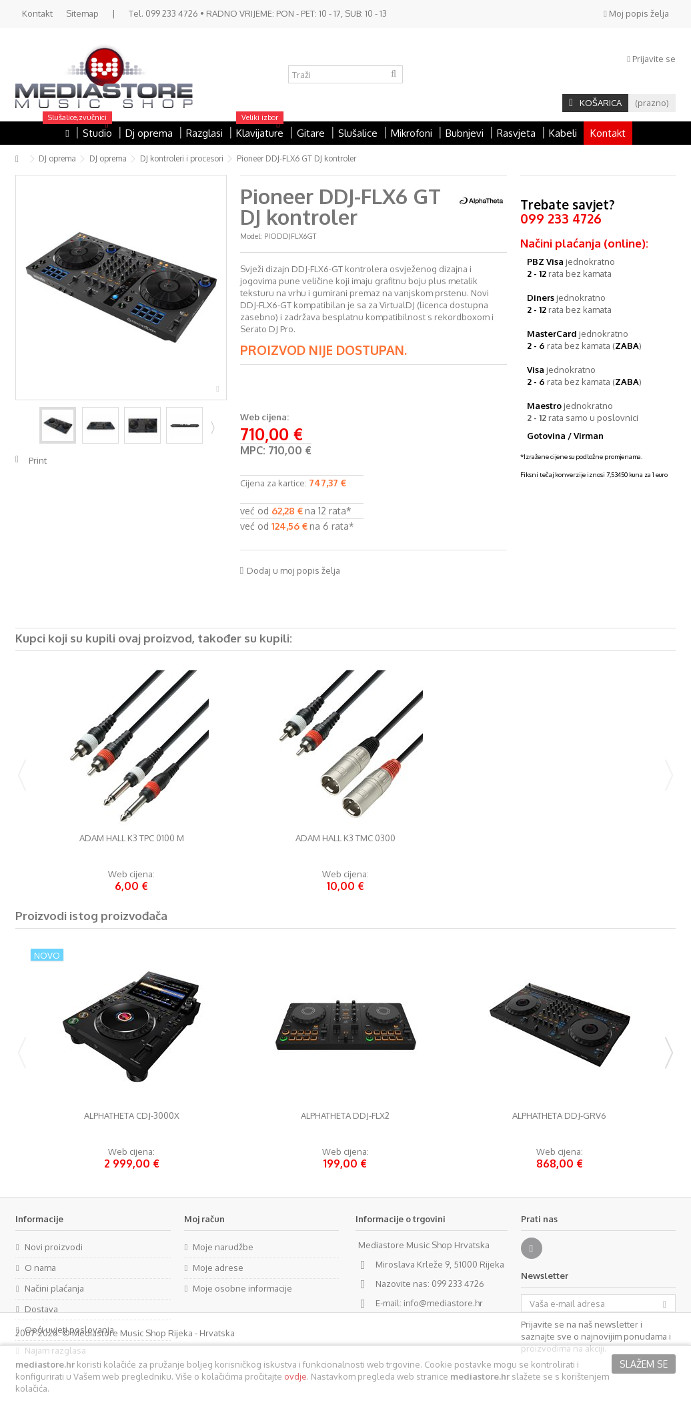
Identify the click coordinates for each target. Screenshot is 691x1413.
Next (211, 427)
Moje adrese (218, 1267)
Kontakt (37, 13)
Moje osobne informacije (242, 1288)
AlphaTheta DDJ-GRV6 (559, 1116)
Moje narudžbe (223, 1247)
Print (38, 460)
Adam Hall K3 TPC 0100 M (131, 838)
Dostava (41, 1309)
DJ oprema (57, 158)
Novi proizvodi (54, 1247)
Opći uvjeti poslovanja (69, 1329)
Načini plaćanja (54, 1288)
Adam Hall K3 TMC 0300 (345, 838)
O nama (40, 1267)
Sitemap (82, 13)
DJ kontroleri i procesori (181, 158)
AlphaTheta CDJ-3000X (131, 1116)
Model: (251, 236)
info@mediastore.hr (443, 1303)
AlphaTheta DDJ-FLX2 (345, 1116)
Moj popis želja (636, 13)
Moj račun (204, 1219)
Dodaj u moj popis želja (293, 570)
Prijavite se (651, 58)
